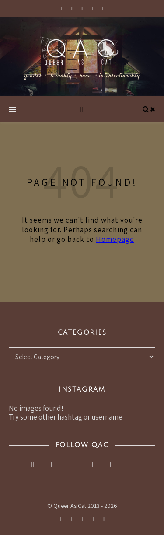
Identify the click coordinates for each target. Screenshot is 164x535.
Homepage (115, 239)
